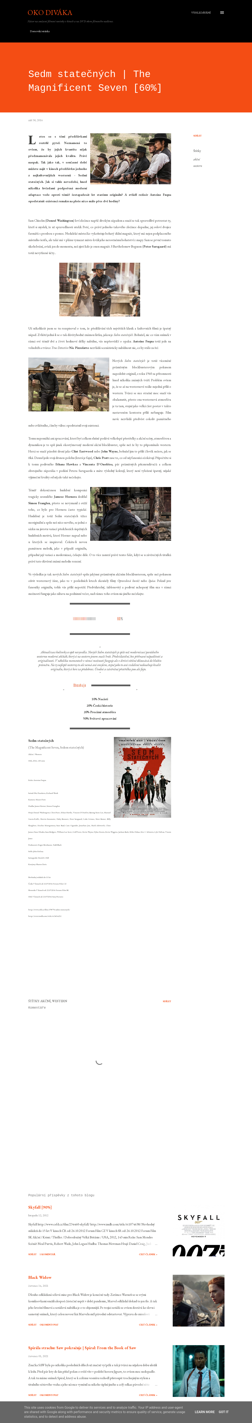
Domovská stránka (40, 31)
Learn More (205, 1412)
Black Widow (40, 1277)
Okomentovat (49, 1324)
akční (196, 159)
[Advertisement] (96, 1143)
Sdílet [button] (197, 135)
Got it (224, 1412)
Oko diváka (50, 12)
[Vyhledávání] (201, 12)
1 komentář (47, 1254)
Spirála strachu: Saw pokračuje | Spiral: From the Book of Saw (82, 1347)
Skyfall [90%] (40, 1207)
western (197, 166)
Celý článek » (148, 1254)
